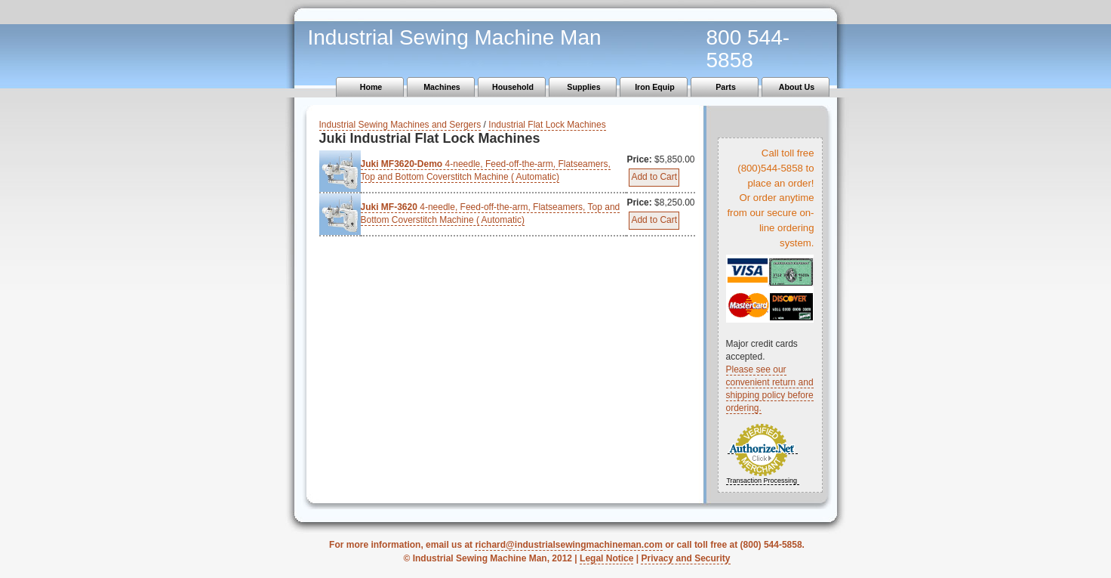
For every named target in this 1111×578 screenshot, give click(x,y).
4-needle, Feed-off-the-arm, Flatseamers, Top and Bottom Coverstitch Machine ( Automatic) (486, 170)
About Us (796, 86)
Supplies (583, 86)
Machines (441, 86)
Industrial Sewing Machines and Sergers (400, 124)
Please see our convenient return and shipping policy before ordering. (770, 388)
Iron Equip (655, 86)
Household (513, 86)
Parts (726, 86)
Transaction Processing (761, 480)
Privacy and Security (685, 558)
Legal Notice (606, 558)
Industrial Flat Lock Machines (546, 124)
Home (371, 86)
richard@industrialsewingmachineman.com (568, 544)
